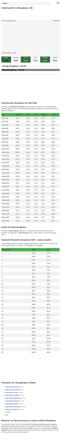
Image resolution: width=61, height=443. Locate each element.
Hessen (5, 3)
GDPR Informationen (7, 440)
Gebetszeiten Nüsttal (11, 403)
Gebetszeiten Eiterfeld (12, 395)
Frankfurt (8, 412)
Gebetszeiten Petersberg (12, 406)
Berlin (7, 415)
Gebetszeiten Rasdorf (11, 409)
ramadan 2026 (28, 243)
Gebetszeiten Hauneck (12, 401)
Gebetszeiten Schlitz (11, 392)
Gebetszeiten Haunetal (12, 389)
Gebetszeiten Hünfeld (11, 386)
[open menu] (58, 3)
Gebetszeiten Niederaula (12, 398)
